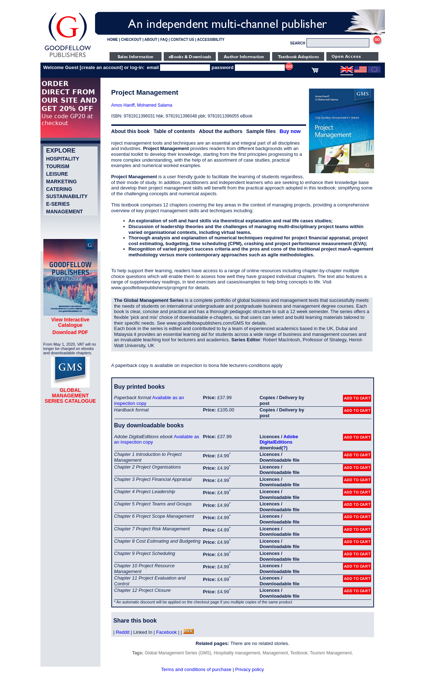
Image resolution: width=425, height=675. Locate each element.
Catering (59, 189)
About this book (130, 131)
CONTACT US (182, 40)
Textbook (299, 652)
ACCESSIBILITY (210, 40)
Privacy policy (249, 669)
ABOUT (151, 40)
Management (64, 211)
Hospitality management (237, 652)
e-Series (58, 204)
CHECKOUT (131, 40)
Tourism (57, 166)
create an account (101, 67)
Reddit (123, 632)
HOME (112, 40)
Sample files (261, 131)
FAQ (164, 40)
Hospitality (63, 159)
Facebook (166, 632)
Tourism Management (331, 652)
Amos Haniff (123, 105)
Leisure (57, 174)
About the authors (220, 131)
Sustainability (67, 196)
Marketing (61, 181)
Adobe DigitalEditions (278, 439)
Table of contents (174, 131)
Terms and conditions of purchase (196, 669)
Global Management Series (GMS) (178, 652)
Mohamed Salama (154, 105)
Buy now (290, 131)
